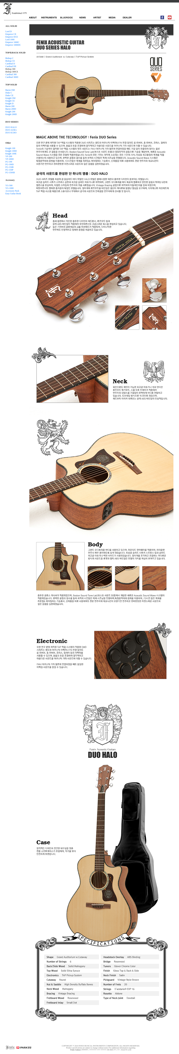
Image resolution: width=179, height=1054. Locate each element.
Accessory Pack (12, 191)
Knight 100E (11, 153)
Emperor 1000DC (13, 45)
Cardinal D (10, 63)
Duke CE (9, 95)
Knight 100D (11, 151)
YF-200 (8, 156)
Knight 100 (10, 148)
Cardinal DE (10, 66)
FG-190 (8, 161)
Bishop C (9, 58)
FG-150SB (10, 172)
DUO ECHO (11, 132)
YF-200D (9, 159)
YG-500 (8, 185)
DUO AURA (11, 130)
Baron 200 (9, 106)
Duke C (8, 92)
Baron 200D (10, 109)
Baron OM (10, 90)
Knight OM (10, 98)
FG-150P (9, 170)
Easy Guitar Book (13, 193)
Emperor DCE (11, 37)
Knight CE (10, 101)
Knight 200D (11, 114)
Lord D (8, 31)
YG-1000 (9, 188)
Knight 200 (10, 111)
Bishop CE (10, 61)
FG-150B (9, 167)
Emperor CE (10, 34)
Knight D (9, 103)
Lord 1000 (9, 39)
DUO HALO (11, 127)
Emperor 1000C (12, 42)
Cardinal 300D (11, 77)
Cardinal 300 (11, 74)
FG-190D (9, 164)
